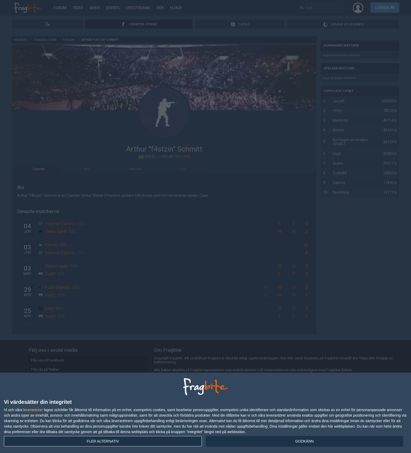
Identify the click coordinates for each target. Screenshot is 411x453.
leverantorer (33, 410)
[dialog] (205, 413)
